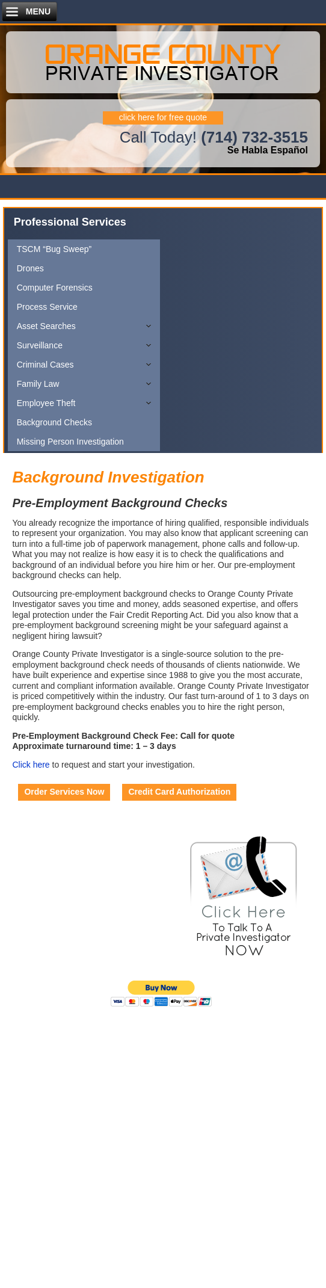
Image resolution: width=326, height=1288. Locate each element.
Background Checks (54, 422)
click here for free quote (163, 117)
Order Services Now (64, 792)
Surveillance (40, 345)
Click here (30, 764)
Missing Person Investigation (70, 441)
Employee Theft (46, 403)
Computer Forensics (55, 287)
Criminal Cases (45, 364)
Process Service (47, 307)
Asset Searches (46, 326)
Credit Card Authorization (179, 792)
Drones (30, 268)
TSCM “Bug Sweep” (54, 249)
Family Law (38, 384)
